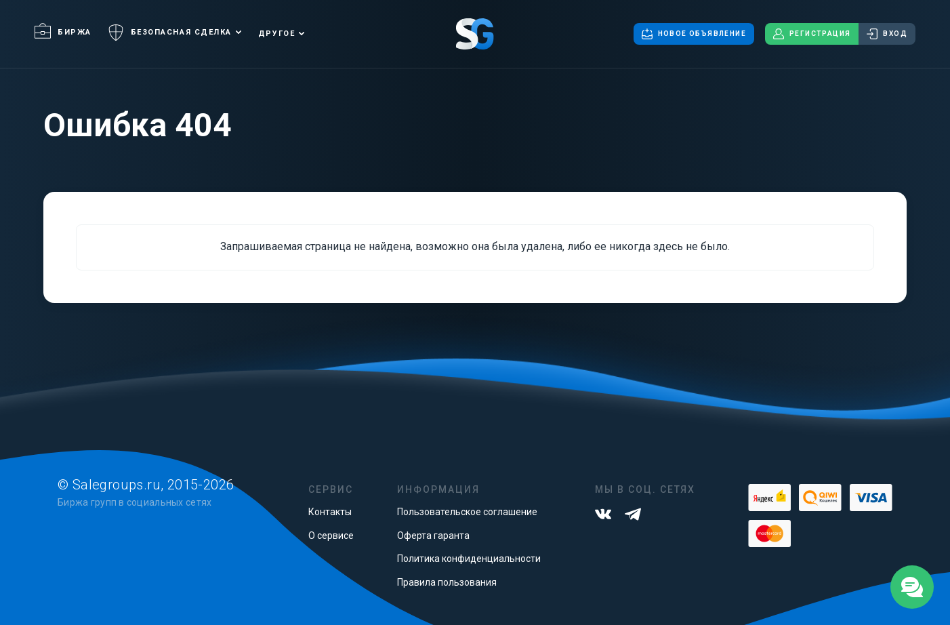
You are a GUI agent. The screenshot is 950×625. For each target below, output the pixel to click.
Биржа (63, 32)
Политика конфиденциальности (469, 558)
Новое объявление (694, 33)
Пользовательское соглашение (467, 511)
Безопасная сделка (170, 32)
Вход (887, 33)
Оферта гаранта (433, 535)
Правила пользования (447, 582)
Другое (276, 33)
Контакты (330, 511)
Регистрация (811, 33)
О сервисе (331, 535)
